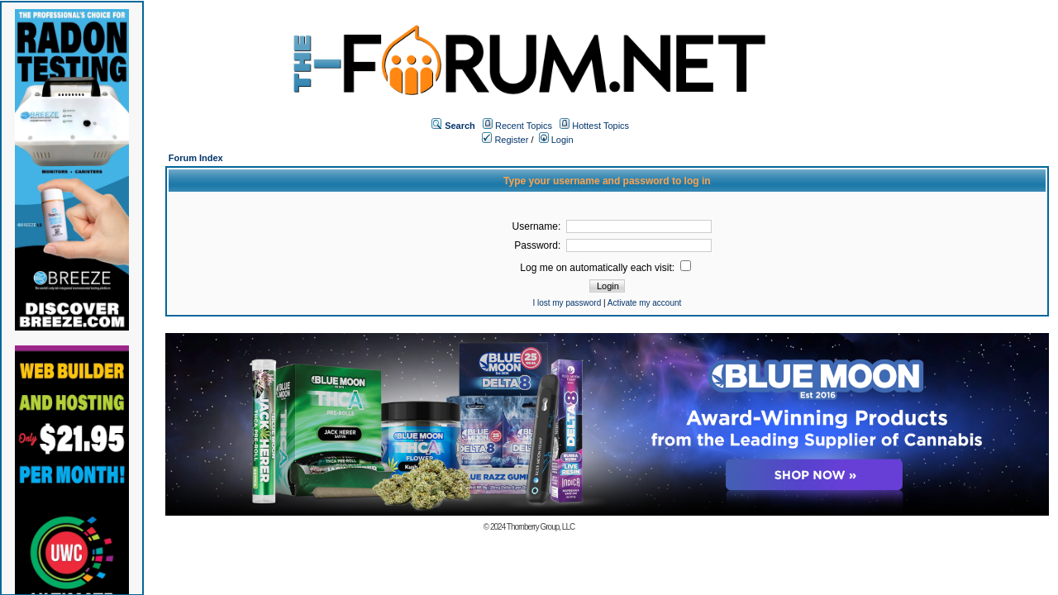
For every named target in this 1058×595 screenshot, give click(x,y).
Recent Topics (523, 126)
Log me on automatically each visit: (605, 268)
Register (505, 140)
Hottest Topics (600, 126)
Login (556, 140)
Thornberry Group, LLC (540, 526)
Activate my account (644, 302)
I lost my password (566, 302)
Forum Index (196, 158)
